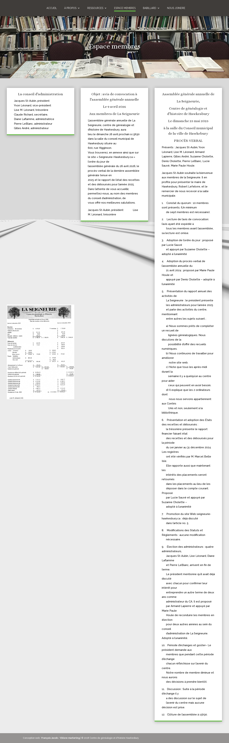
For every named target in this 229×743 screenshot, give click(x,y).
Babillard (149, 8)
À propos (70, 8)
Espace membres (125, 8)
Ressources (95, 8)
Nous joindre (176, 8)
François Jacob (49, 738)
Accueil (52, 8)
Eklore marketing (70, 738)
